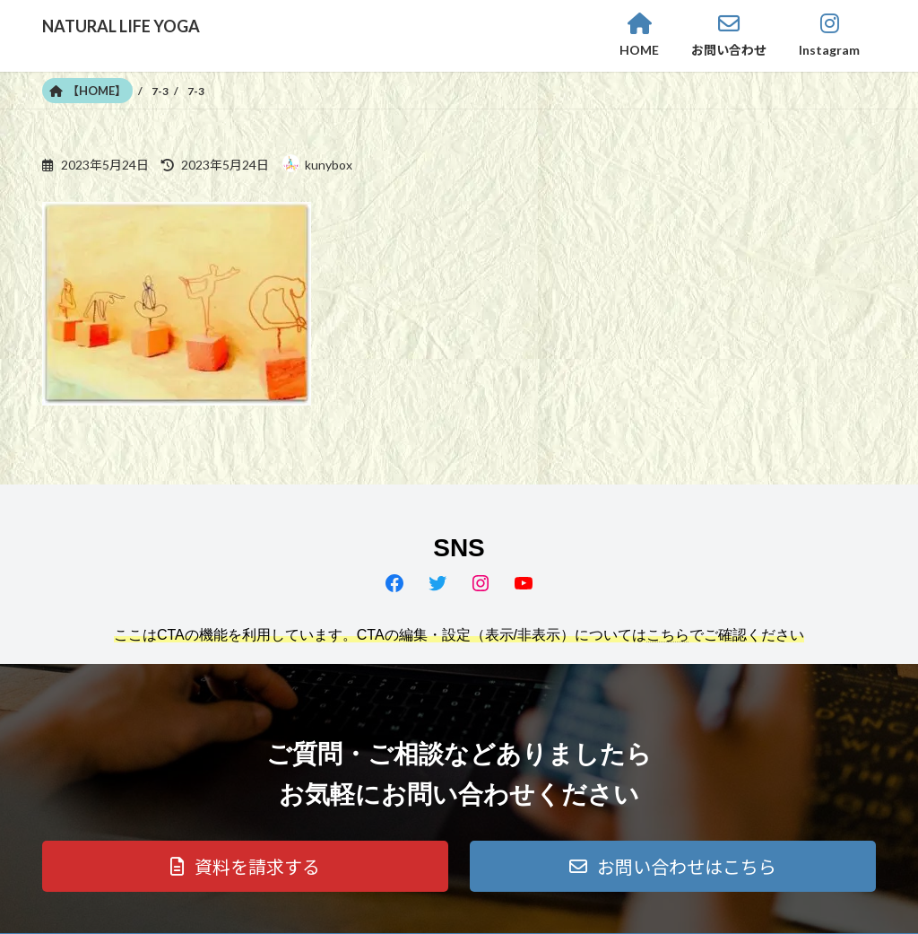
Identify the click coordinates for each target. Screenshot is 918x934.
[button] (245, 866)
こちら (667, 634)
